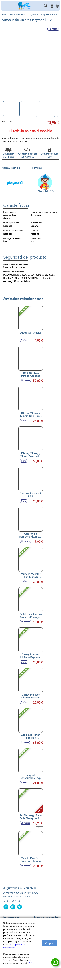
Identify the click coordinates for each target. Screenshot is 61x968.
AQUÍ (32, 963)
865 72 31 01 (14, 901)
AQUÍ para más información (14, 946)
